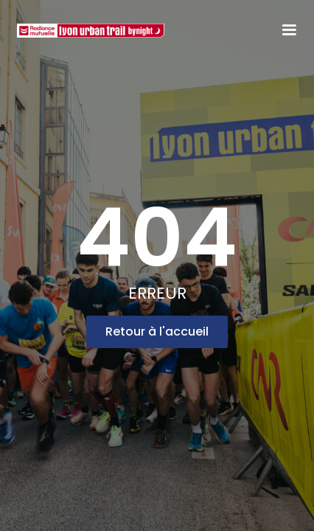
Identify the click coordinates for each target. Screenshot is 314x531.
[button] (289, 30)
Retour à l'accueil (157, 331)
